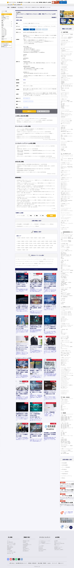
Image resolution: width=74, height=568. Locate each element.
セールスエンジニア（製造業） (66, 450)
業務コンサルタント (64, 175)
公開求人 (3, 16)
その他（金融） (63, 150)
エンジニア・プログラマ (66, 367)
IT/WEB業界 (25, 545)
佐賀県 (35, 247)
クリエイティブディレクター (65, 403)
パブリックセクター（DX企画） (66, 311)
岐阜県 (43, 243)
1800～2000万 (4, 34)
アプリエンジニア (64, 388)
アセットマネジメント (64, 79)
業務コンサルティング (66, 174)
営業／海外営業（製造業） (65, 453)
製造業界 (24, 547)
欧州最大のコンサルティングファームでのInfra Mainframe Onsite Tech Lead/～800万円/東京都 (33, 136)
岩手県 (27, 241)
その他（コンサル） (65, 227)
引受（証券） (63, 138)
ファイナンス (49, 263)
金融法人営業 (63, 127)
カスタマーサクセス (64, 348)
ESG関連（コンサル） (66, 162)
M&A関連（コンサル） (66, 203)
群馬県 (55, 241)
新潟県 (23, 243)
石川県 (35, 243)
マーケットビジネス (65, 110)
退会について (60, 563)
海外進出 (63, 302)
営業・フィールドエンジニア (67, 448)
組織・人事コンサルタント (65, 192)
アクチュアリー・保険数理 (65, 100)
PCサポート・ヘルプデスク (65, 354)
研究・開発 (64, 415)
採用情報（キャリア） (58, 547)
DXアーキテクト (63, 320)
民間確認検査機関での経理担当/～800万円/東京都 (25, 170)
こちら (6, 46)
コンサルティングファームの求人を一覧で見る (47, 157)
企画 (61, 267)
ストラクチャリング (20, 261)
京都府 (19, 245)
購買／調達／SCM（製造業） (65, 441)
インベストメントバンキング (67, 47)
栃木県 (51, 241)
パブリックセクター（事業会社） (66, 237)
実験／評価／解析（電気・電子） (66, 424)
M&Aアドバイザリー (64, 205)
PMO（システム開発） (64, 338)
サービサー (62, 148)
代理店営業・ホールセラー (65, 105)
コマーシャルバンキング (66, 118)
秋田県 (35, 241)
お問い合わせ (11, 563)
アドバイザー (18, 263)
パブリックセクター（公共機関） (66, 241)
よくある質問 (9, 550)
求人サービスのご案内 (11, 543)
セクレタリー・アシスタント (65, 269)
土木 (61, 89)
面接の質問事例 (10, 547)
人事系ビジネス (65, 279)
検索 (51, 215)
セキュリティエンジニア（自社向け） (67, 295)
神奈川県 (23, 237)
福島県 (43, 241)
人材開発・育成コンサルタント (66, 194)
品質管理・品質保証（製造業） (66, 442)
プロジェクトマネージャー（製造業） (67, 445)
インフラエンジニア (64, 381)
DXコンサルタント (64, 188)
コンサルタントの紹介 (11, 544)
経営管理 (63, 298)
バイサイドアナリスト (64, 70)
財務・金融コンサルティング (67, 196)
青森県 (23, 241)
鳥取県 (35, 245)
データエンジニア (64, 380)
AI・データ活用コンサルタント (66, 189)
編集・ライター (63, 406)
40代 (8, 18)
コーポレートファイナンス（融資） (66, 120)
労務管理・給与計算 (64, 284)
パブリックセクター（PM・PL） (66, 312)
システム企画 (63, 334)
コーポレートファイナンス (21, 259)
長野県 (27, 243)
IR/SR (62, 262)
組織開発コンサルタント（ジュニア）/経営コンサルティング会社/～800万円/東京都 (31, 172)
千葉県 (31, 237)
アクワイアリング (64, 142)
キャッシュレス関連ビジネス (67, 141)
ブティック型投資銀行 (34, 224)
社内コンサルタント (64, 333)
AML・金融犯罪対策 (64, 296)
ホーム (8, 540)
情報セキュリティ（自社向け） (66, 293)
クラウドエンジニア (64, 377)
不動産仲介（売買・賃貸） (65, 88)
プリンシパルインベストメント (66, 59)
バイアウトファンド (38, 259)
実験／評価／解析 (65, 423)
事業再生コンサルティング (67, 177)
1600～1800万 (4, 33)
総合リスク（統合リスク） (65, 93)
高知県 (31, 247)
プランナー (62, 404)
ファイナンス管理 (65, 249)
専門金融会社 (42, 224)
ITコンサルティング (65, 181)
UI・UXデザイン (63, 365)
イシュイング (63, 143)
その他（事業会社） (64, 277)
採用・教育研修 (63, 283)
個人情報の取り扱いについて (21, 563)
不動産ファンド (63, 63)
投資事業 (63, 58)
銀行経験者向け (26, 550)
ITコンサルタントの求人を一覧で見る (49, 139)
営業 (61, 405)
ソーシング (36, 261)
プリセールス (63, 344)
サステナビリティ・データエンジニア (67, 325)
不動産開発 (62, 82)
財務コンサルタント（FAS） (65, 198)
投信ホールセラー (64, 69)
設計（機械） (63, 433)
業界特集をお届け (26, 540)
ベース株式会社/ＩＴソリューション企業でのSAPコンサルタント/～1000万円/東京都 (31, 118)
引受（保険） (63, 103)
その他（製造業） (64, 446)
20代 (2, 18)
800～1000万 (3, 29)
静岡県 (47, 243)
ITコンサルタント (21, 7)
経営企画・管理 (65, 329)
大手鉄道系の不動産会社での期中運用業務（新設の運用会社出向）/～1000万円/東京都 (32, 164)
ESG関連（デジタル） (66, 323)
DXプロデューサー (64, 318)
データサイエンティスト (65, 391)
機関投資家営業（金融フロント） (66, 131)
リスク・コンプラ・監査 (66, 287)
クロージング (35, 265)
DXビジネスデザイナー (64, 319)
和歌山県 (31, 245)
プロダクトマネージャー (65, 275)
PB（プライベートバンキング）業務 (67, 129)
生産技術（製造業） (64, 440)
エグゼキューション (29, 261)
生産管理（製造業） (64, 439)
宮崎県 (51, 247)
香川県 (23, 247)
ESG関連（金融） (65, 40)
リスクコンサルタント (64, 209)
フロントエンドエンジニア (65, 371)
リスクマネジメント (65, 92)
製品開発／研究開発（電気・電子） (66, 416)
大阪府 (39, 237)
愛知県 (35, 237)
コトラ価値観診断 (42, 542)
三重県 (51, 243)
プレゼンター (63, 71)
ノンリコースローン (28, 265)
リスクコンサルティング (66, 208)
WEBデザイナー (63, 362)
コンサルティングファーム (28, 101)
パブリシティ (56, 545)
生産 (62, 437)
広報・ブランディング (64, 408)
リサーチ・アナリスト (64, 115)
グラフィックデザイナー (65, 401)
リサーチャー (63, 225)
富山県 (31, 243)
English (66, 0)
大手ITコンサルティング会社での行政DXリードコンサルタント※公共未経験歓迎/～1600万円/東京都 (34, 156)
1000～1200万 (4, 30)
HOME (8, 7)
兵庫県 (55, 243)
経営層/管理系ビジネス (27, 544)
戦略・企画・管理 (65, 260)
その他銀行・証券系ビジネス (67, 133)
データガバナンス (64, 392)
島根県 (39, 245)
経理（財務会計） (64, 252)
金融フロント (64, 125)
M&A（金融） (63, 48)
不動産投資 (41, 261)
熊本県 (43, 247)
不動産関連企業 (19, 226)
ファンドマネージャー (64, 68)
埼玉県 (27, 237)
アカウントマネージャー (65, 345)
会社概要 (56, 540)
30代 (5, 18)
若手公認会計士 (26, 548)
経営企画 (62, 261)
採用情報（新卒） (57, 548)
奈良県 (27, 245)
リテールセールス (64, 130)
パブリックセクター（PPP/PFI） (66, 38)
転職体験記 (9, 548)
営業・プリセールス (65, 340)
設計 (62, 430)
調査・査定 (62, 104)
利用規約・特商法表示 (32, 563)
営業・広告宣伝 (65, 399)
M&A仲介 (62, 206)
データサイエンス (65, 390)
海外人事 (62, 285)
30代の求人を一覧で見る (51, 173)
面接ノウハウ (9, 545)
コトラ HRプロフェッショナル (44, 540)
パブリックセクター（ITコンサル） (66, 160)
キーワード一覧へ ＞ (36, 269)
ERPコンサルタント (64, 183)
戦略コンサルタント (64, 172)
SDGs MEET (41, 550)
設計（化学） (63, 434)
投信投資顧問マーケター (65, 73)
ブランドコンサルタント (65, 218)
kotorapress (41, 548)
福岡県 (43, 237)
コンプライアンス (64, 292)
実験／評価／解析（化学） (65, 426)
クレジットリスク (64, 94)
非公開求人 (7, 16)
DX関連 (63, 317)
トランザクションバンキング (65, 122)
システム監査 (63, 290)
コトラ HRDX (41, 545)
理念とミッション (57, 542)
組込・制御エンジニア (64, 387)
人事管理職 (62, 281)
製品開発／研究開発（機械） (65, 417)
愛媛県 (27, 247)
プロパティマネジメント (65, 80)
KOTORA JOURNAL (42, 549)
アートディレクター (64, 402)
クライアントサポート (64, 274)
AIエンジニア (63, 321)
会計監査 (62, 258)
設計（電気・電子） (64, 432)
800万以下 (3, 28)
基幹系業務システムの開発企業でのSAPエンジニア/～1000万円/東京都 (29, 121)
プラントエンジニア (64, 444)
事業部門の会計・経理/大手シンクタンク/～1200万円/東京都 (27, 148)
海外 (27, 249)
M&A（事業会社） (64, 276)
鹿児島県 (19, 249)
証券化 (44, 259)
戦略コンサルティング (66, 170)
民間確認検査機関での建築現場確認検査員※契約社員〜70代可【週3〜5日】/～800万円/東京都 (33, 168)
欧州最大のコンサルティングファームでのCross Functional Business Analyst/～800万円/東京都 (33, 137)
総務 (61, 268)
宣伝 (61, 407)
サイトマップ (54, 563)
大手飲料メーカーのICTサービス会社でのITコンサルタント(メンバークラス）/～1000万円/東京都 (34, 131)
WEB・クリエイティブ (66, 357)
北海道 (19, 241)
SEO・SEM (63, 364)
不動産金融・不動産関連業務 (67, 75)
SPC (40, 263)
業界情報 (9, 549)
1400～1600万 (4, 32)
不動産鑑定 (62, 81)
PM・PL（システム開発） (65, 337)
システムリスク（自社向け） (65, 294)
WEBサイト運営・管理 (64, 355)
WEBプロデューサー (64, 360)
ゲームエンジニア (64, 386)
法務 (61, 291)
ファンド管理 (63, 72)
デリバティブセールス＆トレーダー (66, 114)
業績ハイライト (57, 544)
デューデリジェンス (29, 263)
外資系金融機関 (26, 224)
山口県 (51, 245)
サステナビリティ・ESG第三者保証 (66, 166)
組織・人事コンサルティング (67, 191)
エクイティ (44, 263)
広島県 (47, 245)
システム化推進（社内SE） (65, 353)
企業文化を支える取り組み (59, 543)
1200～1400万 (4, 31)
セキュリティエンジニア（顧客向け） (67, 385)
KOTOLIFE (41, 547)
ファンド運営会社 (50, 224)
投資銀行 (36, 263)
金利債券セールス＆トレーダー (66, 113)
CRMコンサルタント (64, 184)
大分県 (47, 247)
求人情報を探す (13, 7)
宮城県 (31, 241)
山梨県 (19, 243)
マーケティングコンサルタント (66, 217)
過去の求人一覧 (10, 553)
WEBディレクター (64, 363)
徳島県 (19, 247)
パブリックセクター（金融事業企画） (67, 37)
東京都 (24, 79)
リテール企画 (63, 139)
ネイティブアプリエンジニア (65, 378)
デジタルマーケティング (65, 361)
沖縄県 (23, 249)
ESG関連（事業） (65, 243)
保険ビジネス (64, 99)
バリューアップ (30, 259)
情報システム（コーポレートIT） (66, 352)
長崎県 (39, 247)
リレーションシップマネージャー (66, 121)
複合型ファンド (63, 62)
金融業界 (24, 542)
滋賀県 (23, 245)
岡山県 (43, 245)
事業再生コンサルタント (65, 179)
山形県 (39, 241)
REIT (24, 263)
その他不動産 (63, 90)
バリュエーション (50, 259)
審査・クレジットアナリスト (65, 123)
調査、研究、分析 (65, 220)
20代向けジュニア (26, 549)
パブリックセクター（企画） (67, 235)
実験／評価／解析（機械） (65, 425)
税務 (61, 257)
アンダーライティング (49, 261)
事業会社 (37, 226)
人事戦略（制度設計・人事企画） (66, 282)
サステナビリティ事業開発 (65, 247)
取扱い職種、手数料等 (42, 563)
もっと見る (53, 208)
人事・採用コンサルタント (65, 193)
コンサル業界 (25, 543)
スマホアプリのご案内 (11, 552)
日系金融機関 (19, 224)
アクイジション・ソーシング (65, 78)
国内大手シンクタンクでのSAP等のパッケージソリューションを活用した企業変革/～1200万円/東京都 (34, 120)
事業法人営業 (63, 128)
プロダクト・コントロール (65, 256)
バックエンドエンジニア (65, 372)
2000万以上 (3, 35)
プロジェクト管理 (65, 336)
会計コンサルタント (64, 199)
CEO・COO (63, 300)
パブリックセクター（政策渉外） (66, 240)
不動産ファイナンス (64, 77)
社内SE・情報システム (66, 350)
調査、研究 (62, 222)
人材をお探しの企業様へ (60, 0)
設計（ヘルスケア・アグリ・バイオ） (67, 435)
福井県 (39, 243)
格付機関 (62, 149)
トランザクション (19, 265)
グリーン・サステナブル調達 (65, 443)
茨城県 (47, 241)
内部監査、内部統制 (64, 289)
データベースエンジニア (65, 379)
